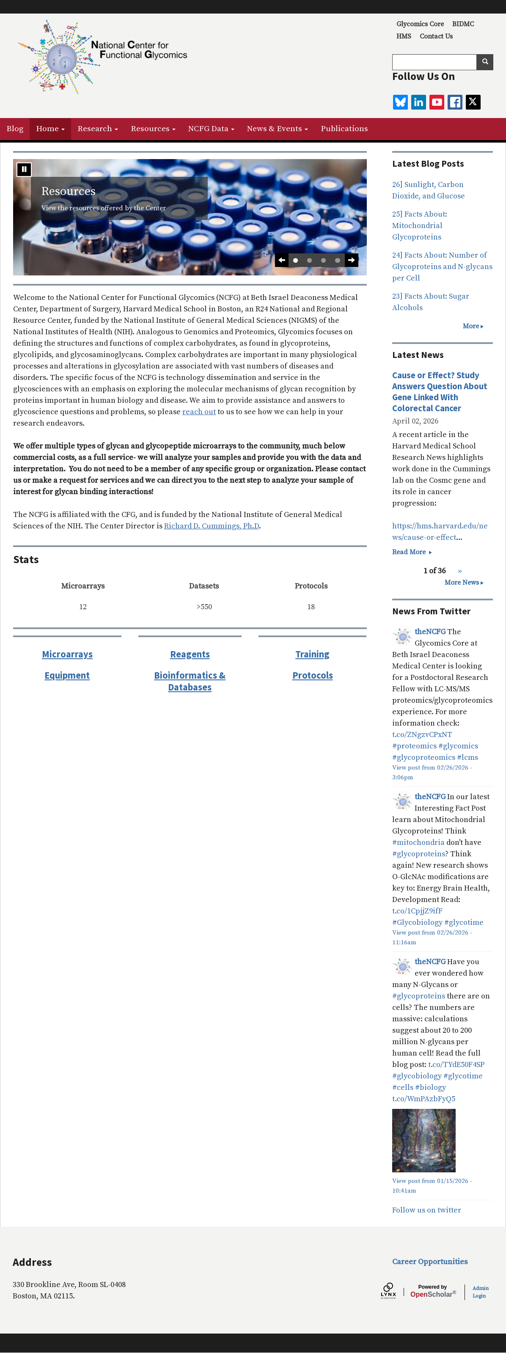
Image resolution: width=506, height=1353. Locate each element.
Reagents (190, 654)
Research (97, 129)
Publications (344, 129)
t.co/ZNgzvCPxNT (422, 735)
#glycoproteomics (423, 757)
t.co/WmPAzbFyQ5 (423, 1099)
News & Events (277, 129)
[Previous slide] (282, 260)
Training (312, 654)
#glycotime (464, 922)
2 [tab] (309, 260)
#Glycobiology (417, 922)
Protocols (312, 675)
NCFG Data (211, 129)
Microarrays (67, 654)
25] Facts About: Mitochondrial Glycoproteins (419, 225)
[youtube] (436, 102)
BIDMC (463, 24)
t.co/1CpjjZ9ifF (417, 911)
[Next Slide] (351, 260)
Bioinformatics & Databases (190, 681)
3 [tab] (323, 260)
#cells (402, 1087)
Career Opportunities (430, 1262)
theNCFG (430, 632)
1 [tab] (295, 260)
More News (462, 582)
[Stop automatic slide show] (24, 169)
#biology (430, 1087)
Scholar (432, 1291)
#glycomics (458, 746)
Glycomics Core (420, 24)
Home (50, 129)
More (471, 326)
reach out (199, 412)
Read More (413, 552)
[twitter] (473, 102)
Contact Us (436, 36)
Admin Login (481, 1292)
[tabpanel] (190, 217)
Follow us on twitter (426, 1210)
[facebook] (455, 102)
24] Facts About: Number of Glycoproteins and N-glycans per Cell (442, 266)
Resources (153, 129)
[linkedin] (418, 102)
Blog (14, 129)
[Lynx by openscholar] (395, 1292)
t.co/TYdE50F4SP (456, 1065)
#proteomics (414, 746)
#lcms (467, 757)
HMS (403, 36)
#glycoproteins (418, 854)
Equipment (67, 675)
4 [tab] (337, 260)
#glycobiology (417, 1076)
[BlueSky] (400, 102)
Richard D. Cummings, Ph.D (211, 526)
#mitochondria (418, 842)
